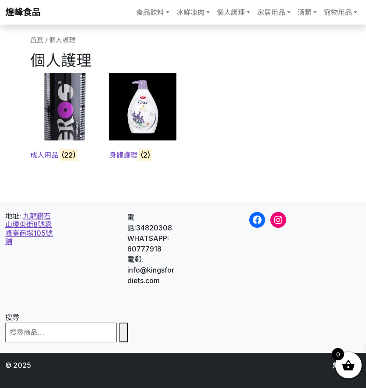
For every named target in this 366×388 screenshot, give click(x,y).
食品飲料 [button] (150, 12)
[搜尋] (123, 332)
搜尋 (12, 317)
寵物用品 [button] (338, 12)
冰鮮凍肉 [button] (190, 12)
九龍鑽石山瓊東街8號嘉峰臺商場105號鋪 (29, 229)
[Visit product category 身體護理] (142, 118)
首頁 (36, 40)
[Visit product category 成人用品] (63, 118)
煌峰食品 (22, 12)
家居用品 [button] (271, 12)
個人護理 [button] (231, 12)
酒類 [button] (305, 12)
